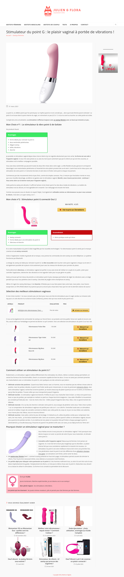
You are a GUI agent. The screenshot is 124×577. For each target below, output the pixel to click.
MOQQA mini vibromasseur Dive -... (29, 310)
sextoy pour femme (17, 456)
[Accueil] (8, 35)
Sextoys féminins (18, 35)
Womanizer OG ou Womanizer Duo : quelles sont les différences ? (20, 530)
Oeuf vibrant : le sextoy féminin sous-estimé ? (20, 560)
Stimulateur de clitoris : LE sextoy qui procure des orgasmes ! (49, 561)
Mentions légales (66, 575)
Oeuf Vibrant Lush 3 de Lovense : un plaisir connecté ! (78, 560)
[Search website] (115, 25)
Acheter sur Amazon (81, 310)
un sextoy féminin (60, 120)
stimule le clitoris (82, 387)
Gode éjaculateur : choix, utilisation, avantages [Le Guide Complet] (78, 530)
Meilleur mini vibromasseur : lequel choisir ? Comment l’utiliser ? (49, 530)
